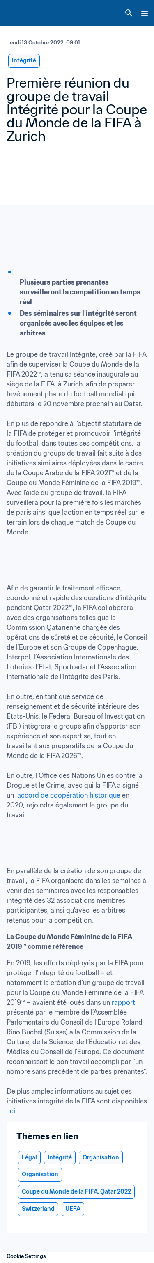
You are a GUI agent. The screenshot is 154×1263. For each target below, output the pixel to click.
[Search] (129, 13)
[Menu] (144, 13)
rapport (123, 1002)
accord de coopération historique (68, 795)
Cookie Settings (26, 1256)
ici (11, 1111)
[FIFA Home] (22, 13)
